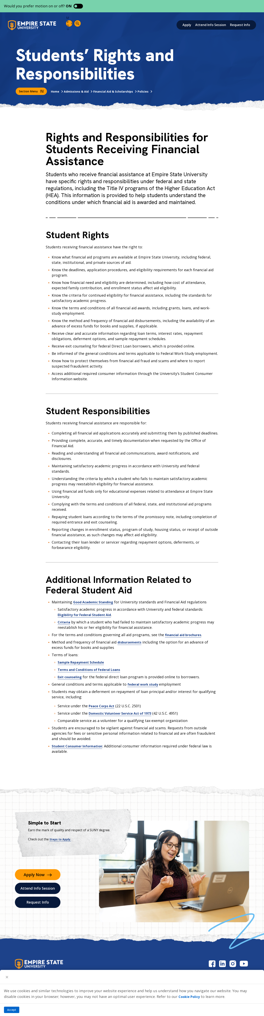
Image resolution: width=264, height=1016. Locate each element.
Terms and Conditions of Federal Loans (93, 669)
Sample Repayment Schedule (83, 662)
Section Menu (31, 91)
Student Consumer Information (80, 746)
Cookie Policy (191, 996)
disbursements (130, 642)
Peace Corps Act (103, 705)
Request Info (240, 25)
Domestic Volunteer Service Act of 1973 (124, 713)
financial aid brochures (185, 634)
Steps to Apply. (61, 839)
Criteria (64, 622)
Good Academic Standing (95, 602)
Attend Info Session (210, 25)
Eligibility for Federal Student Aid (87, 614)
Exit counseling (71, 676)
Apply (186, 25)
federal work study (144, 684)
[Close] (7, 977)
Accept (11, 1010)
